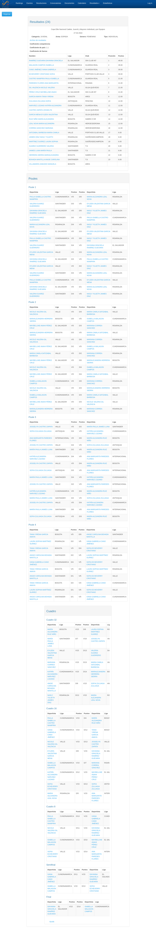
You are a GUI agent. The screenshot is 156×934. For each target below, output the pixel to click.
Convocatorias (55, 3)
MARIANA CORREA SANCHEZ (51, 664)
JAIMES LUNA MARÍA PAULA (40, 150)
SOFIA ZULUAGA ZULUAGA (41, 431)
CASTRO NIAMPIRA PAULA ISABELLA (44, 79)
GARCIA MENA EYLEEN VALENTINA (43, 115)
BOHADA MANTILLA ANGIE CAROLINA (44, 159)
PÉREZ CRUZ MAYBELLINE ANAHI (42, 92)
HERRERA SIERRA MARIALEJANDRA (44, 155)
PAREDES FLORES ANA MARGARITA (44, 83)
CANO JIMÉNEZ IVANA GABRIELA (42, 70)
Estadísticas (107, 3)
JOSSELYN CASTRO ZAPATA (41, 427)
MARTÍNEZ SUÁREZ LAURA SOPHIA (43, 141)
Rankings (19, 3)
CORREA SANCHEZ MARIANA (41, 128)
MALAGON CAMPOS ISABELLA (41, 65)
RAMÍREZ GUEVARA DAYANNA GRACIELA (46, 61)
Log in (150, 3)
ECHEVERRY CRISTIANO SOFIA (42, 74)
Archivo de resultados (38, 40)
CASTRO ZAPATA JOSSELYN (40, 110)
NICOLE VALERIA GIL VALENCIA (52, 744)
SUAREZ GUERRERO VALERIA (41, 146)
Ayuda (51, 922)
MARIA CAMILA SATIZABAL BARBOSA (97, 664)
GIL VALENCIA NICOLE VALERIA (42, 88)
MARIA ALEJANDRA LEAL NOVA (96, 697)
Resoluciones (41, 3)
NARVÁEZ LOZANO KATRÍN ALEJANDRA (45, 106)
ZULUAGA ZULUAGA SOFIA (40, 101)
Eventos (29, 3)
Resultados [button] (94, 3)
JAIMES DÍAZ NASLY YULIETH (41, 137)
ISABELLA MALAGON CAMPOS (51, 765)
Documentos (69, 3)
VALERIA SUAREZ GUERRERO (96, 652)
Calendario (82, 3)
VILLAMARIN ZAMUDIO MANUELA (42, 164)
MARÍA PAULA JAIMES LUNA (98, 427)
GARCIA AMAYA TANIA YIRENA (41, 97)
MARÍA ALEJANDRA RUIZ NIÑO (52, 631)
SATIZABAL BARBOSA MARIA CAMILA (44, 132)
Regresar (6, 14)
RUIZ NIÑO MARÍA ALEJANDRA (41, 119)
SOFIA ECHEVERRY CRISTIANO (52, 786)
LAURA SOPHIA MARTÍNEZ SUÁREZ (97, 631)
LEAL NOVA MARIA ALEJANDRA (41, 124)
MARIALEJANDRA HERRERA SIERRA (98, 674)
